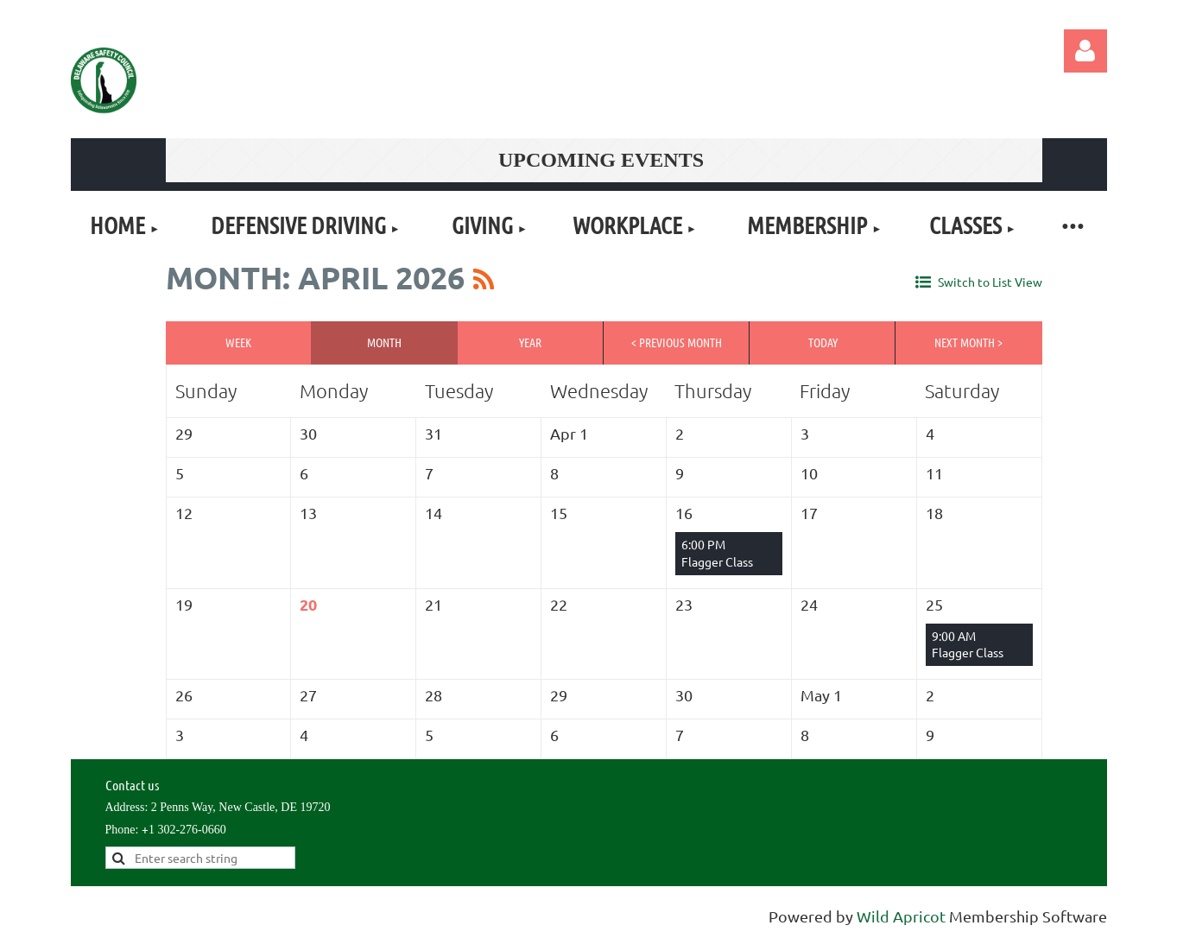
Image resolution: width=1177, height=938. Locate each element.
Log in (1085, 51)
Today (823, 342)
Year (530, 342)
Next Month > (968, 342)
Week (238, 342)
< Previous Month (676, 342)
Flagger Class (717, 561)
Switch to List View (990, 281)
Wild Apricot (901, 916)
